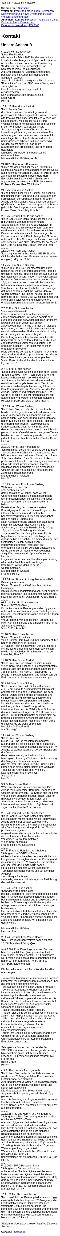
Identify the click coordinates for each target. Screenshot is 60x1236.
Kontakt (19, 19)
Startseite (23, 8)
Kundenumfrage (19, 16)
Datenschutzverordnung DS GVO (20, 25)
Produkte (19, 11)
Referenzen (47, 11)
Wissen (5, 16)
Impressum (30, 19)
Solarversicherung (11, 13)
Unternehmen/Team (41, 13)
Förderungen (32, 11)
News (26, 13)
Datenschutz (27, 22)
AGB (40, 19)
